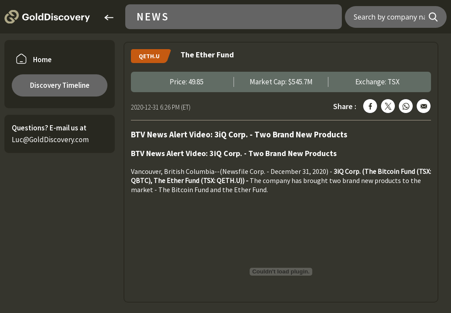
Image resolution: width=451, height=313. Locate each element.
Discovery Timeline (60, 85)
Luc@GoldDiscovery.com (50, 139)
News (153, 17)
